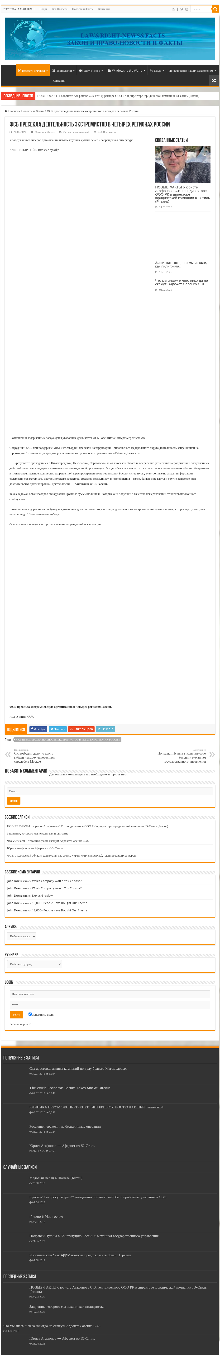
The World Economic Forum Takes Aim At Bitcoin (69, 1088)
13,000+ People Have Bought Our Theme (59, 903)
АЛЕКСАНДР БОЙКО (24, 150)
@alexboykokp (49, 150)
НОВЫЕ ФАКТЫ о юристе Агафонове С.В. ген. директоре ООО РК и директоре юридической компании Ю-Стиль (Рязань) (118, 96)
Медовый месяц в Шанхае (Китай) (56, 1178)
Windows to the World (125, 70)
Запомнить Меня (41, 1014)
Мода (155, 70)
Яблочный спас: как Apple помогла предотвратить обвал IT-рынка (80, 1255)
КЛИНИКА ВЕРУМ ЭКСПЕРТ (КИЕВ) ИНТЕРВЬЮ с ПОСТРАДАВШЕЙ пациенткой (96, 1107)
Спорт (43, 9)
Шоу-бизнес (89, 70)
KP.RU (30, 716)
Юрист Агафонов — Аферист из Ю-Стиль (35, 848)
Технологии (62, 70)
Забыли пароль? (20, 1024)
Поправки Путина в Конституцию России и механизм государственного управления (181, 755)
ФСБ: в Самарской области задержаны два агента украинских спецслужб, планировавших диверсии (72, 855)
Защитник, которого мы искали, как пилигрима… (181, 264)
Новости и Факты (83, 9)
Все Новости (59, 9)
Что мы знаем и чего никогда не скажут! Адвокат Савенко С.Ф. (181, 282)
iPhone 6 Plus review (46, 1216)
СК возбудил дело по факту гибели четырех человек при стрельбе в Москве (38, 755)
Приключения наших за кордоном (191, 70)
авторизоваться (117, 774)
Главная (12, 111)
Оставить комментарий (76, 132)
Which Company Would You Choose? (57, 881)
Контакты (104, 9)
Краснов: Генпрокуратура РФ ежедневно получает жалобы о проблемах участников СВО (97, 1197)
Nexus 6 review (42, 895)
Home (10, 70)
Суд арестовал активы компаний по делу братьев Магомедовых (78, 1068)
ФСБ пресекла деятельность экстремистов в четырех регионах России (68, 739)
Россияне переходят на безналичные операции (65, 1126)
